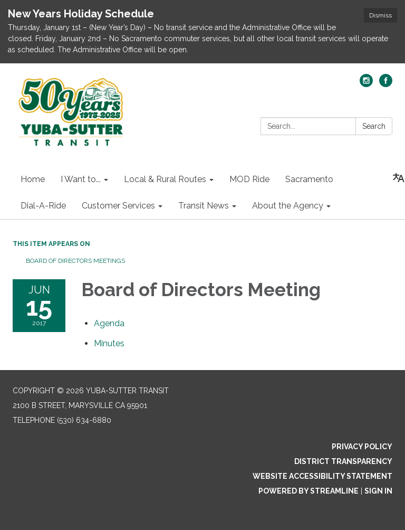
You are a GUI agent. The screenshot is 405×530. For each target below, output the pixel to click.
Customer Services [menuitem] (118, 206)
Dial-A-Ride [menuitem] (43, 206)
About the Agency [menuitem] (287, 206)
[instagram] (366, 84)
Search (373, 126)
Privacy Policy (362, 446)
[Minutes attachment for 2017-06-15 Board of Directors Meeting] (109, 343)
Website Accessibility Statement (322, 476)
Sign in (378, 491)
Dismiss (380, 15)
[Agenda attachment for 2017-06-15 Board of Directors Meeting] (109, 323)
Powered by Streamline (308, 491)
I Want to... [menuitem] (81, 179)
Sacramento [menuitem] (309, 179)
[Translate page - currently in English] (398, 178)
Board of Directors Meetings (75, 260)
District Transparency (343, 461)
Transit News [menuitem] (203, 206)
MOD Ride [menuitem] (249, 179)
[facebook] (385, 84)
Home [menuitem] (33, 179)
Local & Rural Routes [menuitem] (165, 179)
